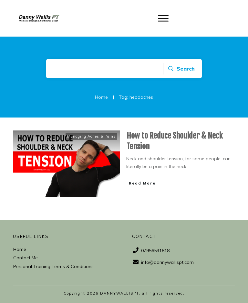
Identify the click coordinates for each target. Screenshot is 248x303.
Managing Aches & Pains (91, 136)
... (190, 166)
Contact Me (25, 258)
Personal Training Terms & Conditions (53, 266)
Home (19, 249)
